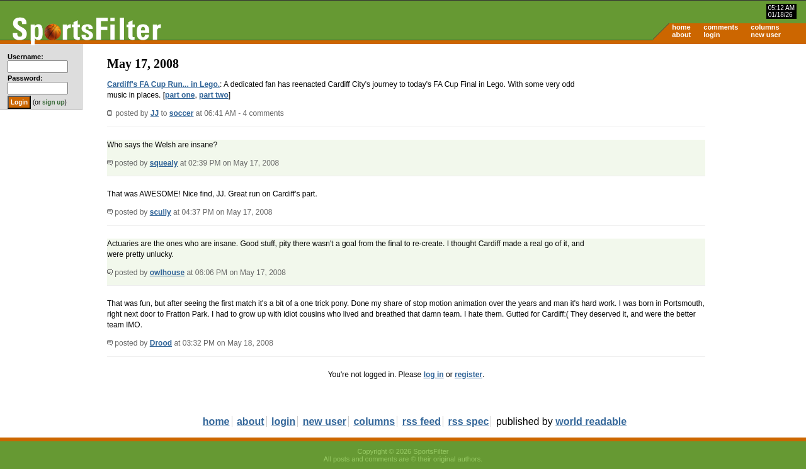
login (711, 34)
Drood (161, 343)
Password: (25, 78)
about (681, 34)
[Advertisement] (699, 142)
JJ (154, 113)
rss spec (468, 421)
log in (434, 374)
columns (765, 27)
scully (160, 212)
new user (766, 34)
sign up (53, 102)
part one (180, 95)
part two (214, 95)
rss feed (421, 421)
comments (720, 27)
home (681, 27)
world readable (591, 421)
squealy (164, 163)
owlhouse (167, 272)
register (468, 374)
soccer (181, 113)
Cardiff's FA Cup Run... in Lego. (163, 84)
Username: (25, 56)
